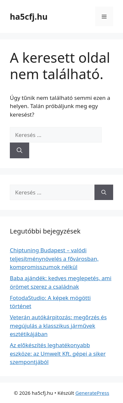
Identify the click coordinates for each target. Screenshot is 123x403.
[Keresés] (19, 150)
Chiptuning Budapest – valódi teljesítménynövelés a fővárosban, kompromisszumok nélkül (54, 258)
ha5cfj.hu (29, 16)
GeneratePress (92, 393)
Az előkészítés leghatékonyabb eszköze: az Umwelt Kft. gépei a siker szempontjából (58, 353)
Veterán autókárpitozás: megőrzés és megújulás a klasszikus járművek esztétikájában (58, 325)
